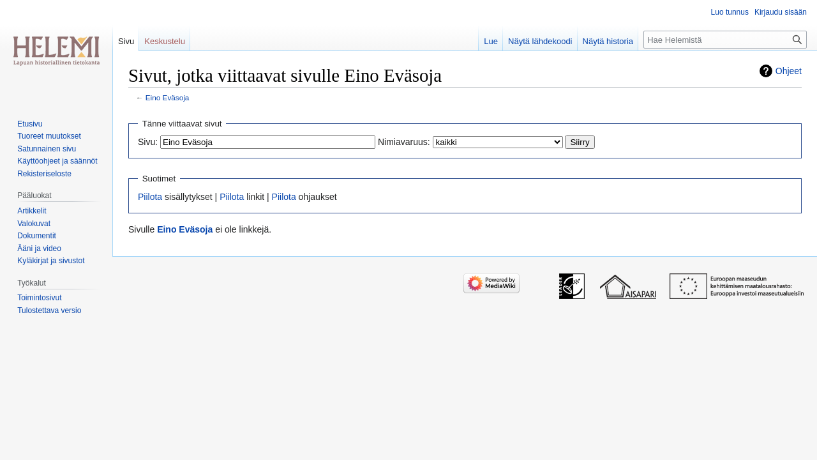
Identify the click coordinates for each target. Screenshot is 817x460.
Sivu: (148, 142)
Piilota (150, 197)
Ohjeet (789, 71)
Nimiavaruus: (404, 142)
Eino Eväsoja (168, 97)
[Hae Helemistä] (725, 40)
